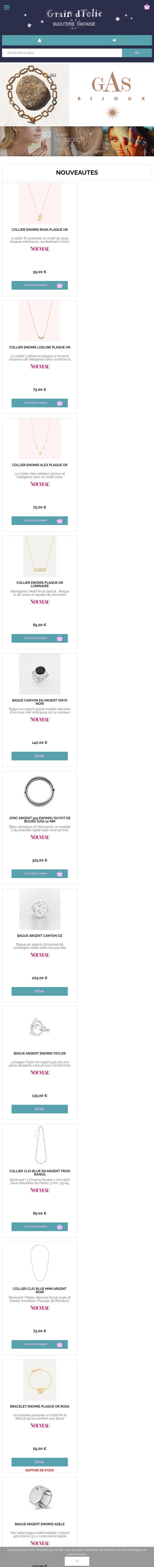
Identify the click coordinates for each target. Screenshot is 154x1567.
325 (114, 507)
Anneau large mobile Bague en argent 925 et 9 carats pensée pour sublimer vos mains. (39, 948)
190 (114, 978)
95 (39, 272)
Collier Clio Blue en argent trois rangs (39, 702)
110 (114, 860)
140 (39, 507)
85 (114, 389)
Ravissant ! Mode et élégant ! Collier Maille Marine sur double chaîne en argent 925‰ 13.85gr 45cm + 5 (39, 1065)
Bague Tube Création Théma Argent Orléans (114, 937)
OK (77, 1561)
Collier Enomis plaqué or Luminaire (114, 349)
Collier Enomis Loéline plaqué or (114, 229)
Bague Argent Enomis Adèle (114, 818)
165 (39, 1213)
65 (39, 860)
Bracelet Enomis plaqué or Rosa (39, 818)
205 (39, 625)
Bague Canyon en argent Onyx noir (39, 466)
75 (114, 272)
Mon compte (50, 1488)
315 (39, 978)
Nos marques (77, 1248)
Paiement (11, 1488)
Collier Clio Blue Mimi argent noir (114, 702)
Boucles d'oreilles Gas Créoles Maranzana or (39, 1173)
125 (114, 625)
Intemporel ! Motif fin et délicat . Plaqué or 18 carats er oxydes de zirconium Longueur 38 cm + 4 (114, 359)
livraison (47, 1478)
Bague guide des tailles (57, 1497)
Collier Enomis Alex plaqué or (39, 347)
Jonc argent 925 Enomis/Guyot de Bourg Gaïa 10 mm (114, 466)
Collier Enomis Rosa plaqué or (40, 229)
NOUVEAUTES (77, 172)
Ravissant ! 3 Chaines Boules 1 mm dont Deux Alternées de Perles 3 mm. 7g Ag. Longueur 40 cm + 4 (39, 712)
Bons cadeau (13, 1478)
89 (39, 742)
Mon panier (12, 1497)
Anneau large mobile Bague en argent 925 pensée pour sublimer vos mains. (114, 946)
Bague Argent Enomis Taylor (114, 582)
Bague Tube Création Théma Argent (39, 937)
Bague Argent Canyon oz (39, 582)
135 (39, 1095)
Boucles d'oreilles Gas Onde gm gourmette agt (114, 1055)
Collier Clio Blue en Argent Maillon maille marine (39, 1055)
